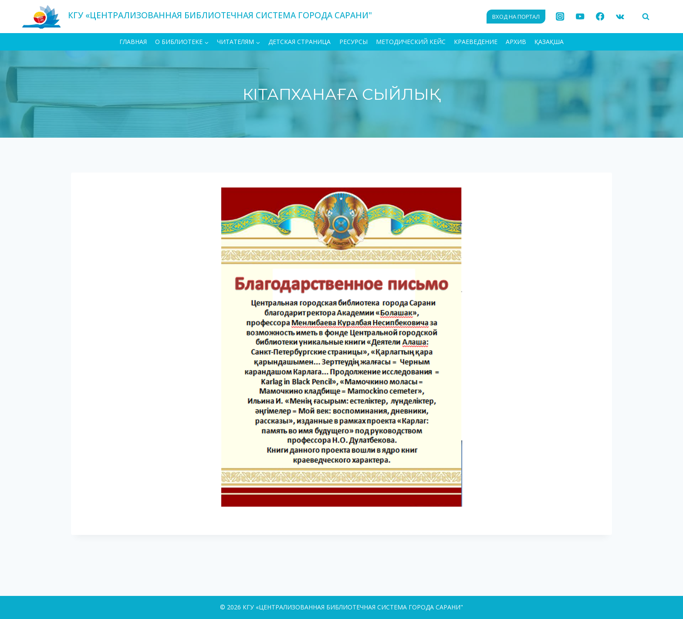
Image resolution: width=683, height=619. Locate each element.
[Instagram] (560, 16)
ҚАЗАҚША (549, 41)
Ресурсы (353, 41)
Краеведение (475, 41)
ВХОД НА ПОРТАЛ (516, 16)
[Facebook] (600, 16)
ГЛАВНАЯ (133, 41)
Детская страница (299, 41)
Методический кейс (411, 41)
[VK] (620, 16)
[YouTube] (579, 16)
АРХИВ (516, 41)
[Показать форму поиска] (645, 16)
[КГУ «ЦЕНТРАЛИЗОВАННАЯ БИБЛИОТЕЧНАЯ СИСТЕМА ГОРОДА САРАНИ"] (197, 16)
